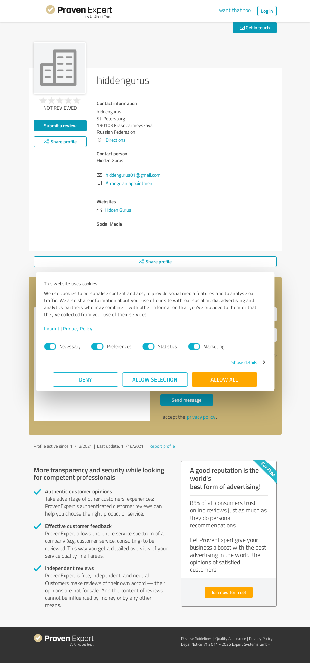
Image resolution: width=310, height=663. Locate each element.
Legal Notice (191, 644)
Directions (116, 140)
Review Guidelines (196, 638)
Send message (186, 400)
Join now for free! (229, 592)
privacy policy (201, 416)
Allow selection (155, 379)
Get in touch (255, 27)
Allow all (224, 379)
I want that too (233, 10)
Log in (267, 11)
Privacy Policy (87, 328)
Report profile (162, 446)
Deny (85, 379)
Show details (235, 362)
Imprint (61, 328)
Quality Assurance (230, 638)
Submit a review (60, 125)
